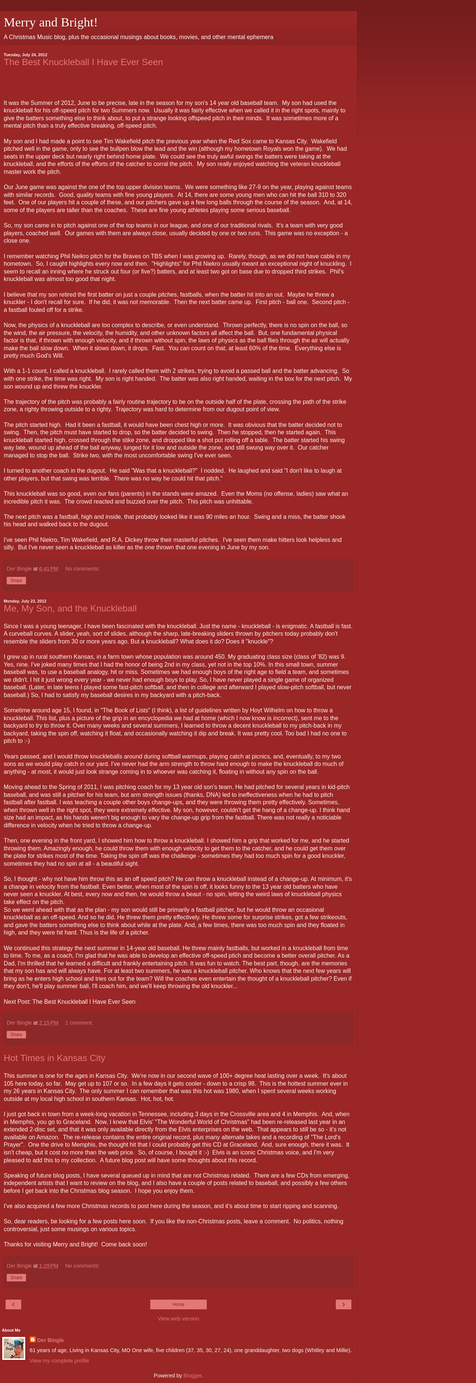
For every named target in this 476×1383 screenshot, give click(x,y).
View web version (178, 1319)
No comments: (82, 569)
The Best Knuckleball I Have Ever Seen (83, 62)
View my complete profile (59, 1361)
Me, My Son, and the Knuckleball (70, 608)
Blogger (193, 1376)
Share (16, 580)
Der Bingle (50, 1340)
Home (178, 1304)
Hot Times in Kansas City (54, 1058)
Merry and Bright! (51, 22)
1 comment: (79, 1023)
